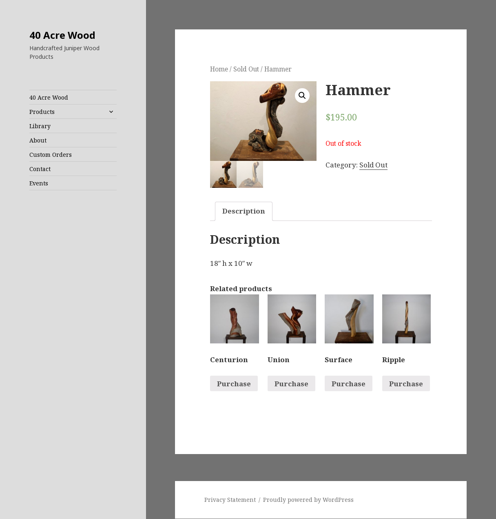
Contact (40, 169)
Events (38, 183)
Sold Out (246, 69)
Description (243, 211)
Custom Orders (50, 154)
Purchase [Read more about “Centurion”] (234, 383)
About (37, 140)
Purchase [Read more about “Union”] (291, 383)
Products (42, 112)
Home (219, 69)
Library (40, 126)
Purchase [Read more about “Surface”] (348, 383)
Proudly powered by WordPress (308, 500)
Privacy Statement (230, 500)
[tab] (243, 211)
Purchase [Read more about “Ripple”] (406, 383)
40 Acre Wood (62, 35)
